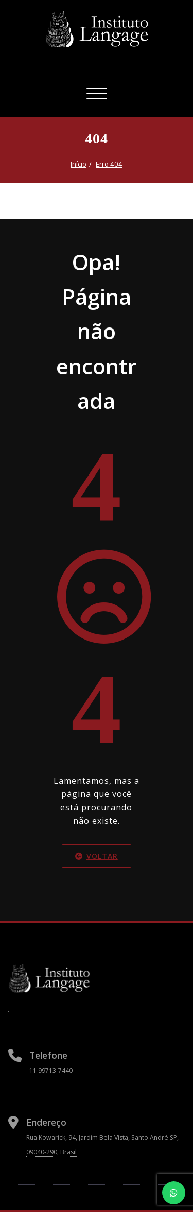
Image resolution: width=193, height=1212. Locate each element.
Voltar (96, 856)
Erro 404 (109, 164)
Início (78, 164)
